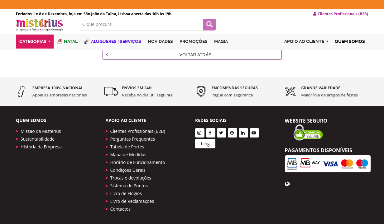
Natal (67, 47)
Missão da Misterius (41, 128)
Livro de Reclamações (132, 198)
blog (205, 140)
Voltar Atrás (159, 59)
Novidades (160, 47)
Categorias (34, 48)
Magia (221, 47)
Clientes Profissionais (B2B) (137, 128)
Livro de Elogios (126, 190)
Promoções (194, 47)
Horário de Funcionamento (137, 159)
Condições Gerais (128, 167)
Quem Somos (350, 47)
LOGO (43, 29)
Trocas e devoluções (130, 175)
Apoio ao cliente (306, 48)
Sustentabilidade (38, 136)
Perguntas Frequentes (132, 136)
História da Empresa (41, 144)
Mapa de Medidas (128, 151)
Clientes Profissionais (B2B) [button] (340, 14)
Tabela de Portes (127, 144)
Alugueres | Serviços (112, 47)
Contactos (120, 206)
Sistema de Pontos (129, 182)
